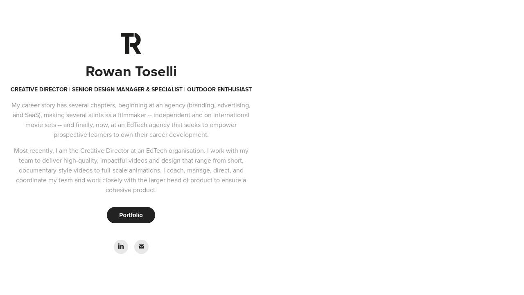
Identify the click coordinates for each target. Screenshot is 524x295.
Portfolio (131, 215)
